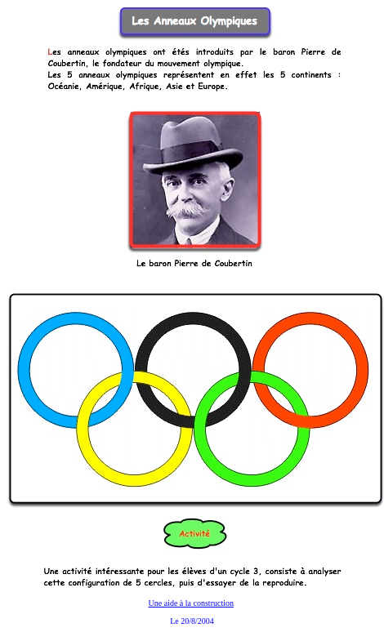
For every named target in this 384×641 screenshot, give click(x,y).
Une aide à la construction (191, 603)
